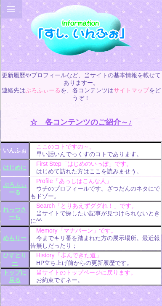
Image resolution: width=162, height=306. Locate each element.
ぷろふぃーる (43, 90)
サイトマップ (131, 90)
